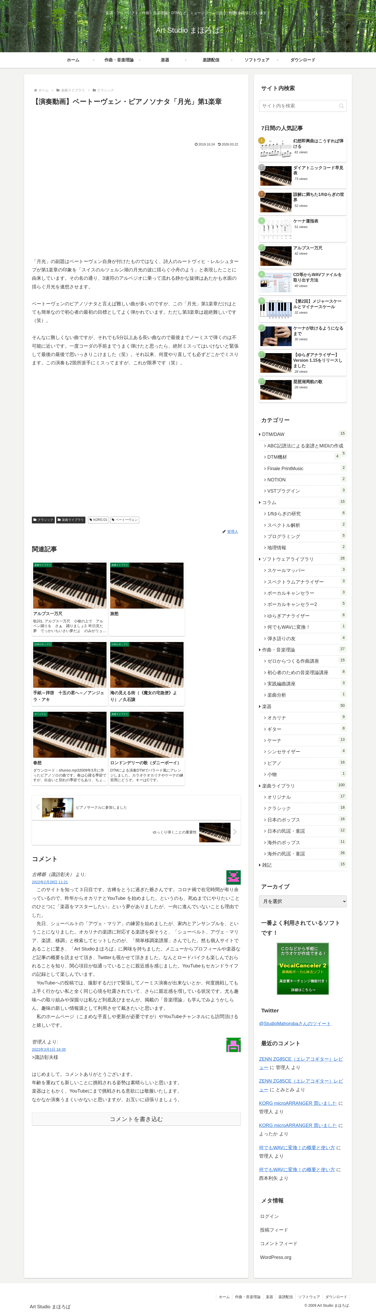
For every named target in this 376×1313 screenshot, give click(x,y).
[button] (341, 106)
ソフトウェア (309, 1297)
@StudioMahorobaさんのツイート (295, 1023)
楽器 (268, 1297)
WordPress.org (275, 1257)
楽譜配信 (285, 1297)
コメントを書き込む (136, 1047)
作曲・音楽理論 (246, 1297)
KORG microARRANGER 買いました (298, 1103)
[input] (303, 106)
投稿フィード (274, 1230)
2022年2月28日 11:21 (50, 810)
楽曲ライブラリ (71, 520)
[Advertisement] (136, 122)
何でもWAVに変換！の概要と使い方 (297, 1147)
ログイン (269, 1216)
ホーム (222, 1297)
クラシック (43, 520)
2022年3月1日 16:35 (49, 978)
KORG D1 (99, 520)
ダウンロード (336, 1297)
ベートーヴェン (125, 520)
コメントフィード (279, 1243)
